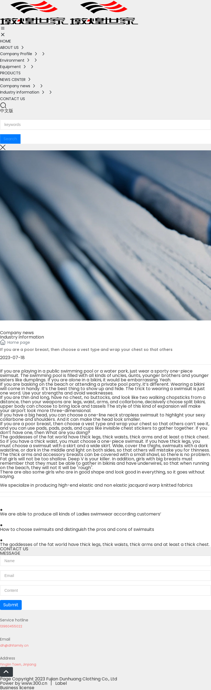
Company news (17, 332)
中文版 (6, 111)
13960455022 (11, 626)
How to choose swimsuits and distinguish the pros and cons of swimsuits (77, 529)
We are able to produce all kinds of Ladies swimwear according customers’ (80, 514)
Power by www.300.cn (23, 683)
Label (61, 683)
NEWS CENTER (23, 324)
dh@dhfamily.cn (14, 645)
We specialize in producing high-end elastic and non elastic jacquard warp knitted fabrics (96, 485)
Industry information (22, 337)
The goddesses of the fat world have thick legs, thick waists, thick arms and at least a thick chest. (105, 544)
